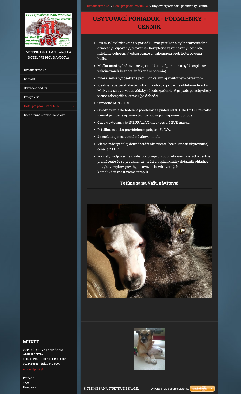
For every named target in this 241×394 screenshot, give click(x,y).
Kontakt (29, 79)
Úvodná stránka (35, 70)
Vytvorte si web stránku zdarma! (170, 388)
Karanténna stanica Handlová (44, 115)
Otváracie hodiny (35, 88)
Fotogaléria (31, 97)
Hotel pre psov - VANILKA (41, 106)
